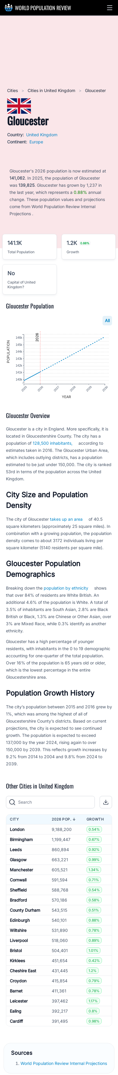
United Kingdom (41, 134)
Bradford (18, 900)
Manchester (21, 870)
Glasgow (18, 860)
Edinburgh (20, 921)
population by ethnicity (66, 589)
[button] (110, 7)
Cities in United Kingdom (52, 90)
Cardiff (16, 1022)
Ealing (15, 1011)
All (107, 320)
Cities (13, 90)
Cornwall (18, 880)
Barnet (16, 991)
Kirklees (17, 961)
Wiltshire (18, 931)
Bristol (16, 951)
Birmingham (21, 840)
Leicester (19, 1001)
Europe (36, 141)
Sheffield (18, 890)
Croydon (18, 981)
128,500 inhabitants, (53, 444)
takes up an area (66, 520)
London (17, 830)
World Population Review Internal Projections (64, 1064)
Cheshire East (23, 971)
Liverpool (19, 941)
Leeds (16, 850)
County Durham (25, 910)
